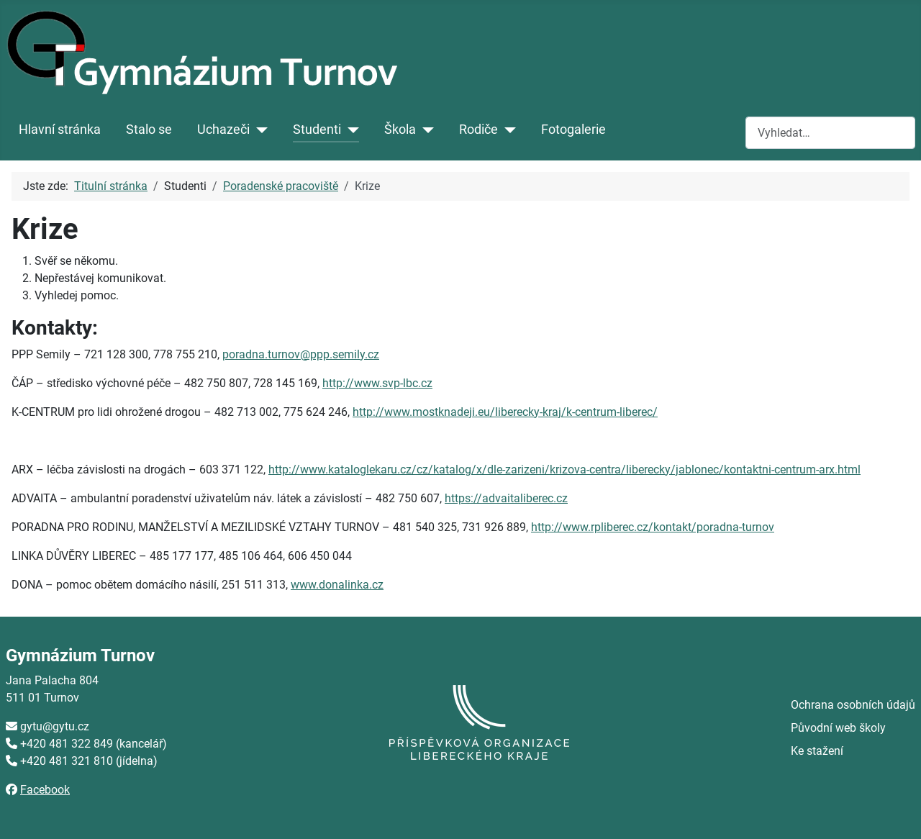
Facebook (45, 790)
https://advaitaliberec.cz (506, 498)
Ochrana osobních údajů (853, 705)
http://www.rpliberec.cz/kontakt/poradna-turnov (652, 527)
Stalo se (149, 129)
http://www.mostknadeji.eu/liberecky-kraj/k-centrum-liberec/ (505, 412)
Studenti (317, 129)
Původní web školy (838, 728)
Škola (400, 129)
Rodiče (478, 129)
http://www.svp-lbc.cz (377, 383)
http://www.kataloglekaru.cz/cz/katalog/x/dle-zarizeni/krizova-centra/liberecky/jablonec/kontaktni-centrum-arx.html (564, 469)
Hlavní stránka (60, 129)
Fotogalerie (573, 129)
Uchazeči (223, 129)
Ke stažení (817, 751)
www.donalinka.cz (337, 584)
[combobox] (830, 133)
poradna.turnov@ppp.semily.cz (300, 354)
